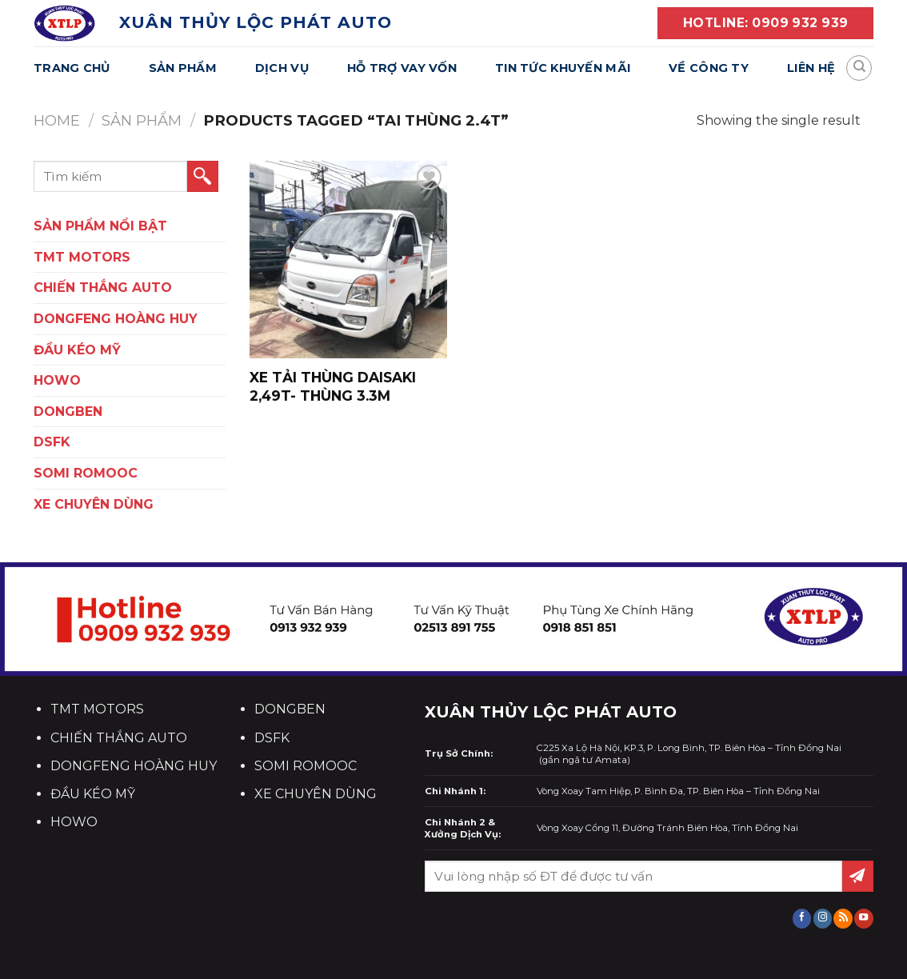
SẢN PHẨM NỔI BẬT (100, 226)
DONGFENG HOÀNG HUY (116, 318)
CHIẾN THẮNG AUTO (103, 287)
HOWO (57, 380)
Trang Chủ (72, 68)
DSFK (52, 442)
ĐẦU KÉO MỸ (77, 350)
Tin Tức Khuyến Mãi (562, 68)
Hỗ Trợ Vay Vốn (402, 68)
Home (57, 120)
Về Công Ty (709, 68)
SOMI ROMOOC (86, 473)
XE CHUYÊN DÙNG (94, 504)
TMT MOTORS (97, 709)
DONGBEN (68, 411)
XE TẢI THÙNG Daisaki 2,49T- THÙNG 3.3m (333, 386)
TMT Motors (82, 257)
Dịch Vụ (282, 68)
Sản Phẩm (183, 68)
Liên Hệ (811, 68)
